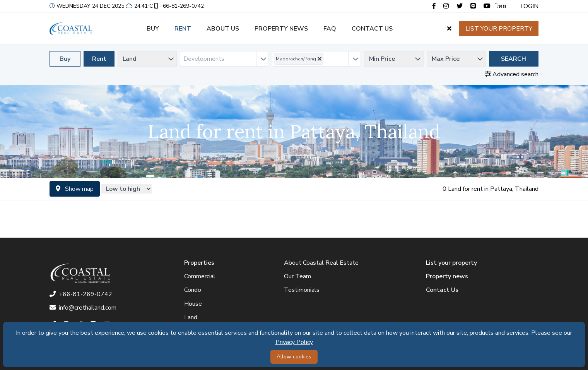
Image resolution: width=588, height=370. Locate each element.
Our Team (297, 276)
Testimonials (302, 290)
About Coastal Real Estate (321, 263)
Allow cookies (294, 356)
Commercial (199, 276)
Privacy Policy (294, 342)
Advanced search (511, 74)
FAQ (329, 28)
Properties (199, 263)
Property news (281, 28)
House (193, 304)
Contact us (372, 28)
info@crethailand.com (83, 307)
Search (513, 59)
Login (529, 6)
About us (223, 28)
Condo (192, 290)
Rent (182, 28)
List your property (498, 28)
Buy (153, 28)
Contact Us (442, 290)
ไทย (500, 6)
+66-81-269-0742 (178, 6)
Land (190, 317)
